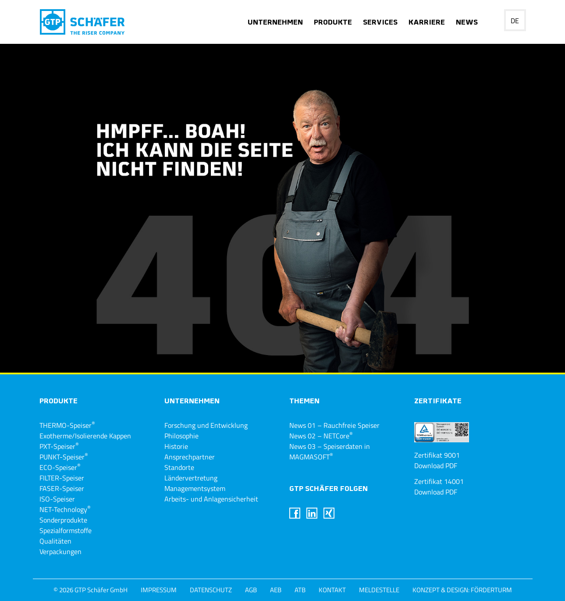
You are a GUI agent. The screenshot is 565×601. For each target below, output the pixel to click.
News (467, 22)
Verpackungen (60, 551)
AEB (275, 590)
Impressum (159, 590)
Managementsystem (194, 488)
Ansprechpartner (189, 457)
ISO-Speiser (57, 499)
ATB (300, 590)
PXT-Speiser (59, 446)
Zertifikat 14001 (439, 481)
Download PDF (435, 465)
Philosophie (181, 435)
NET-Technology (65, 509)
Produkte (333, 22)
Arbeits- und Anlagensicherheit (211, 499)
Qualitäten (55, 541)
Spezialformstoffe (65, 530)
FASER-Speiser (61, 488)
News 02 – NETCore (321, 435)
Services (380, 22)
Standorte (179, 467)
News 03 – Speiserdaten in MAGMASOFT (329, 451)
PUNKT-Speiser (63, 457)
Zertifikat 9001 (437, 455)
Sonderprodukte (63, 520)
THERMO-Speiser (67, 425)
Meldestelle (379, 590)
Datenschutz (211, 590)
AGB (251, 590)
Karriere (427, 22)
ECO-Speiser (60, 467)
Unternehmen (275, 22)
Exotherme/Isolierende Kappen (85, 435)
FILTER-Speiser (61, 478)
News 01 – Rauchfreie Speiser (334, 425)
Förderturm (491, 590)
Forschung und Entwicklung (206, 425)
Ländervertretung (190, 478)
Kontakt (332, 590)
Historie (176, 446)
